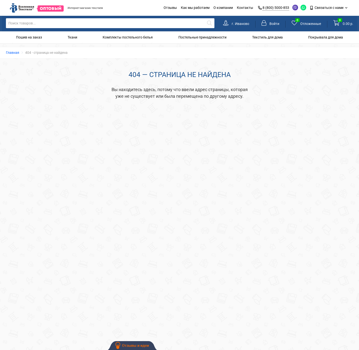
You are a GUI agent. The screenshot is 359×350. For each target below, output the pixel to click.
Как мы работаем (195, 8)
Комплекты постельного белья (128, 37)
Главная (12, 53)
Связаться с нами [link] (327, 8)
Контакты (245, 8)
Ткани (72, 37)
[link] (236, 23)
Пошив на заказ (29, 37)
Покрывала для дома (325, 37)
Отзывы (170, 8)
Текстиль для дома (267, 37)
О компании (223, 8)
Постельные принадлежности (202, 37)
